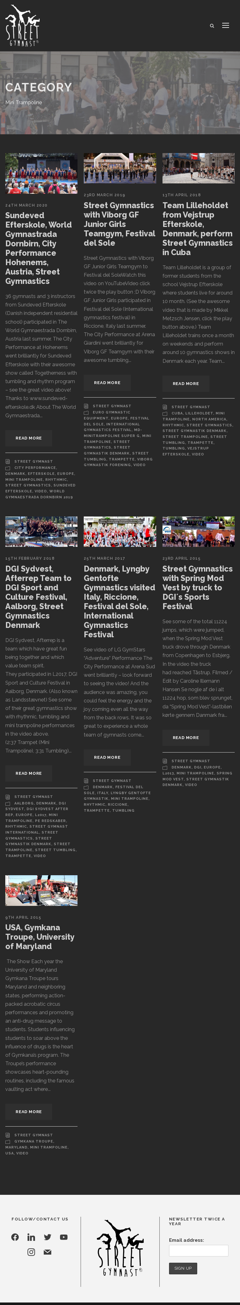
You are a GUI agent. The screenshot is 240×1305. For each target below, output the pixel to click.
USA (47, 1117)
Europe (64, 474)
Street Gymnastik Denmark (193, 431)
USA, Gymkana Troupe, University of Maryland (39, 923)
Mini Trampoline (23, 480)
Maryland (65, 1111)
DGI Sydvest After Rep (50, 801)
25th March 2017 (104, 559)
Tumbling (222, 443)
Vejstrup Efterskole (186, 448)
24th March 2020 (25, 205)
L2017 (30, 807)
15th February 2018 (29, 559)
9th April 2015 (22, 904)
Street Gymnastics (26, 485)
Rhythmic (53, 480)
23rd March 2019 (104, 195)
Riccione (117, 805)
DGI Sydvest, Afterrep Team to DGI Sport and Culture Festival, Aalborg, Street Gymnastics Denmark (36, 597)
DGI (197, 768)
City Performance (34, 468)
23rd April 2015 (181, 559)
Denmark (15, 474)
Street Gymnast (32, 461)
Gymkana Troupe (33, 1111)
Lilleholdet (198, 413)
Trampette (119, 453)
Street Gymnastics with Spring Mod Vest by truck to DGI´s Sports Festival (196, 588)
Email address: (185, 1203)
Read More (29, 438)
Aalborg (24, 795)
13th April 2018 (181, 195)
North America (207, 419)
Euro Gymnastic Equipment (123, 412)
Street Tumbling (24, 836)
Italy (102, 793)
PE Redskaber (20, 813)
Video (40, 491)
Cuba (177, 413)
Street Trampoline (183, 437)
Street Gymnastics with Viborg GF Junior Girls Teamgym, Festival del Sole (118, 224)
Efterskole (41, 474)
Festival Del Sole (122, 418)
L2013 (168, 774)
